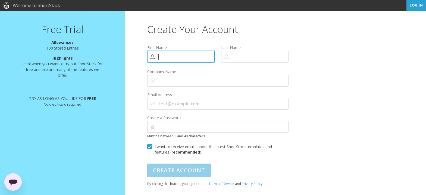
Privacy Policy (252, 183)
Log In (416, 5)
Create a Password (164, 117)
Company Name (161, 71)
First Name (157, 47)
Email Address (159, 94)
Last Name (231, 47)
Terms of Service (221, 183)
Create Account (179, 170)
